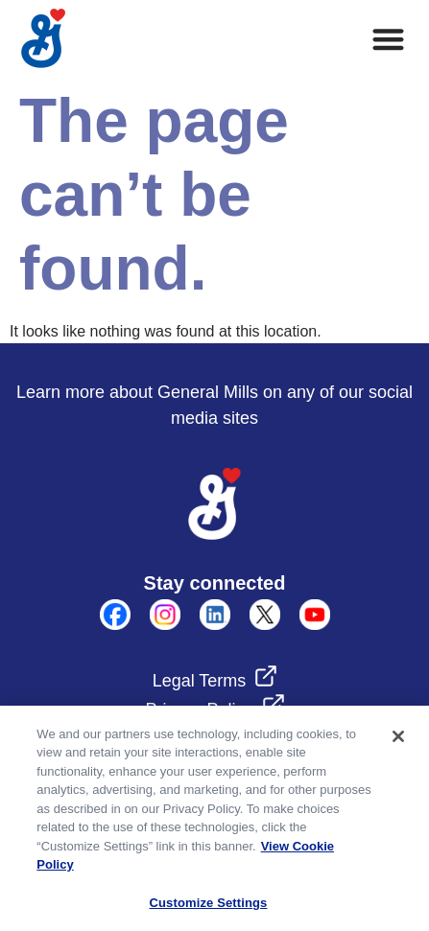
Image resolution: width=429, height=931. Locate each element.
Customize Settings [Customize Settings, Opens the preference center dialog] (209, 908)
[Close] (398, 742)
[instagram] (165, 625)
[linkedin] (215, 625)
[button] (389, 38)
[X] (265, 625)
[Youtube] (314, 625)
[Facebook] (115, 625)
